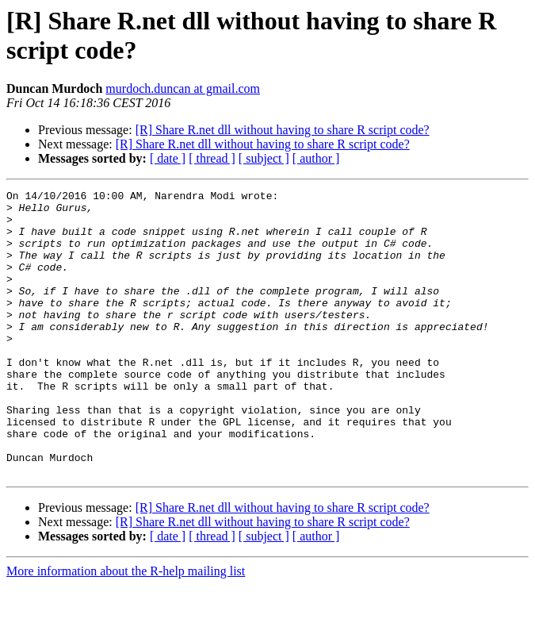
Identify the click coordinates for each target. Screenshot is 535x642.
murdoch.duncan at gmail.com (182, 88)
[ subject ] (264, 158)
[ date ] (167, 158)
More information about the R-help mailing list (125, 628)
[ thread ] (212, 158)
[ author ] (316, 158)
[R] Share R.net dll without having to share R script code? (283, 129)
